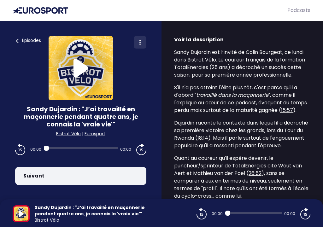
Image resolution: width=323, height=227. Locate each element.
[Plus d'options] (140, 42)
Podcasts (298, 10)
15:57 (287, 110)
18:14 (202, 138)
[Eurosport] (150, 10)
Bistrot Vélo (68, 134)
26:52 (255, 173)
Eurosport (95, 134)
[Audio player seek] (81, 148)
